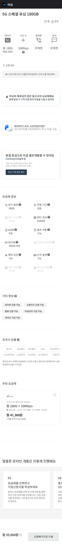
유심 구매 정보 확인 (16, 172)
